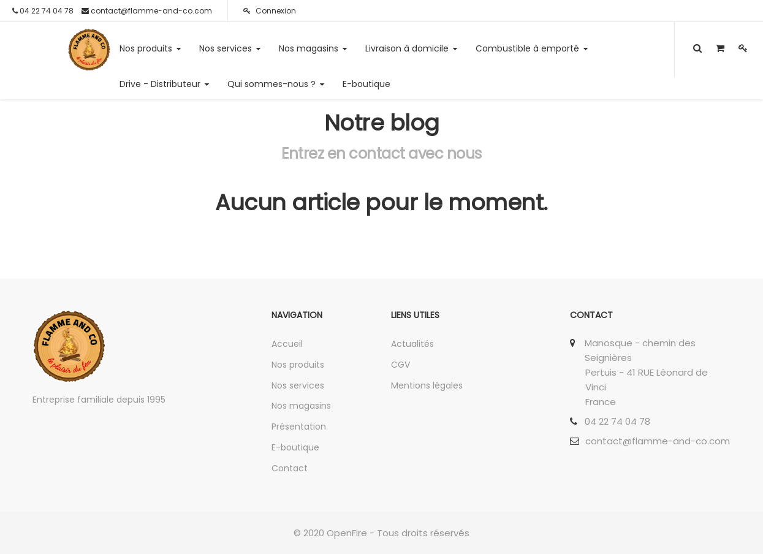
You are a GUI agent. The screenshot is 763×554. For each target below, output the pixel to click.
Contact (289, 468)
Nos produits (297, 365)
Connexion (269, 11)
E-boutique (295, 447)
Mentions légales (427, 385)
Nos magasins (301, 406)
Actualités (412, 344)
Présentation (298, 426)
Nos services (297, 385)
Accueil (287, 344)
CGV (400, 365)
